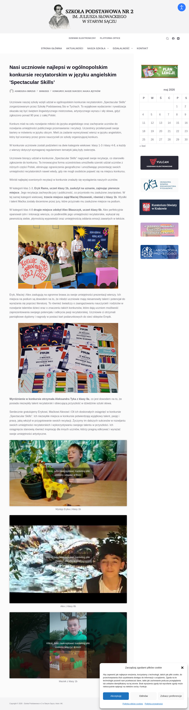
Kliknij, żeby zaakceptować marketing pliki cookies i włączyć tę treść (68, 473)
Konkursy (58, 91)
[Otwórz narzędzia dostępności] (182, 7)
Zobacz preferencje (171, 695)
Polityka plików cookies (132, 704)
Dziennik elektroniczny (82, 38)
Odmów (143, 695)
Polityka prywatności (154, 704)
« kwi (143, 145)
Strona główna (51, 48)
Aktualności (74, 48)
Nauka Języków (91, 91)
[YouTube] (178, 38)
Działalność (123, 48)
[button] (182, 667)
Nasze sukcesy (73, 91)
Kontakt (142, 48)
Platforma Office (110, 38)
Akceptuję (116, 695)
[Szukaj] (167, 38)
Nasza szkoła (98, 48)
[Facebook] (173, 38)
